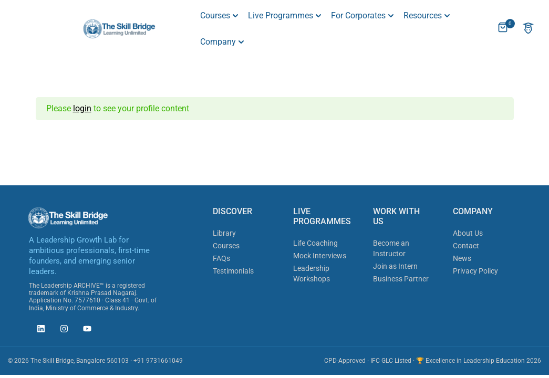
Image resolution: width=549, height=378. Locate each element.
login (82, 108)
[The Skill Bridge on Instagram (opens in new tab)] (61, 330)
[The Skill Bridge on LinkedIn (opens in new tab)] (38, 330)
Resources (422, 15)
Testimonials (233, 271)
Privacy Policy (475, 271)
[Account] (528, 29)
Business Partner (401, 279)
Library (224, 233)
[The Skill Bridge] (119, 28)
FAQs (221, 258)
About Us (468, 233)
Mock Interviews (319, 255)
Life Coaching (315, 243)
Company (218, 42)
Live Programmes (280, 15)
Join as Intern (395, 266)
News (462, 258)
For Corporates (358, 15)
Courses (215, 15)
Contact (466, 246)
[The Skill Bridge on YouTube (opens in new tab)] (84, 330)
